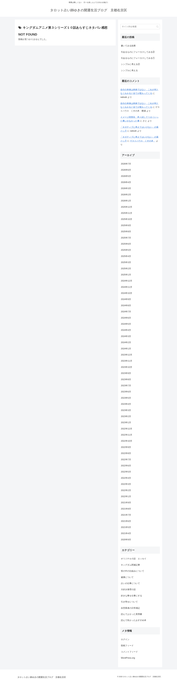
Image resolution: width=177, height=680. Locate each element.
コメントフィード (129, 652)
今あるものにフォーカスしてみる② (138, 52)
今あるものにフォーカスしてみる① (138, 58)
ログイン (125, 639)
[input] (140, 26)
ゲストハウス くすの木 (142, 141)
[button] (157, 26)
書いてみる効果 (128, 46)
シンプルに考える (129, 70)
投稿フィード (127, 645)
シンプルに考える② (130, 64)
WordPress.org (128, 658)
